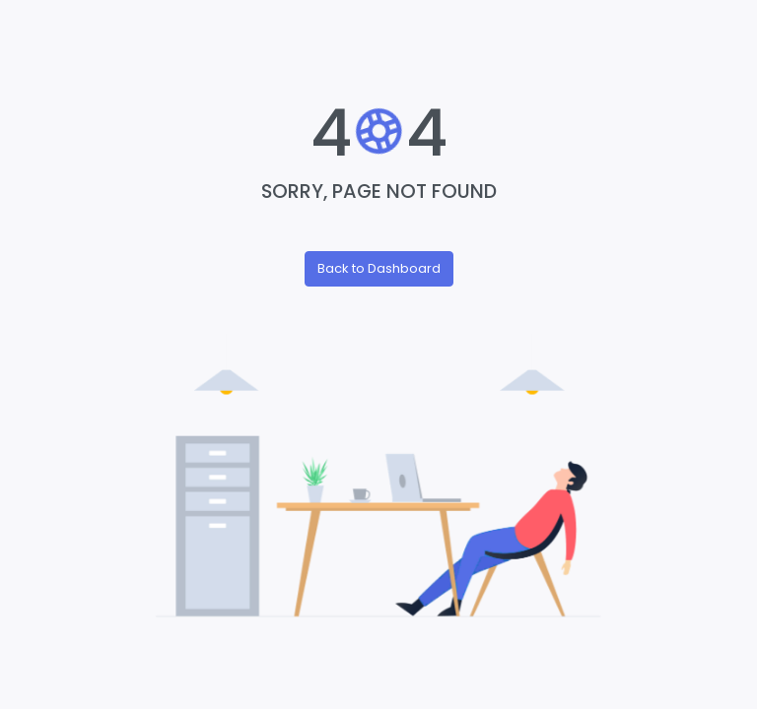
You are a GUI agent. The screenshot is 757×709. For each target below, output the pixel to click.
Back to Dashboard (379, 268)
